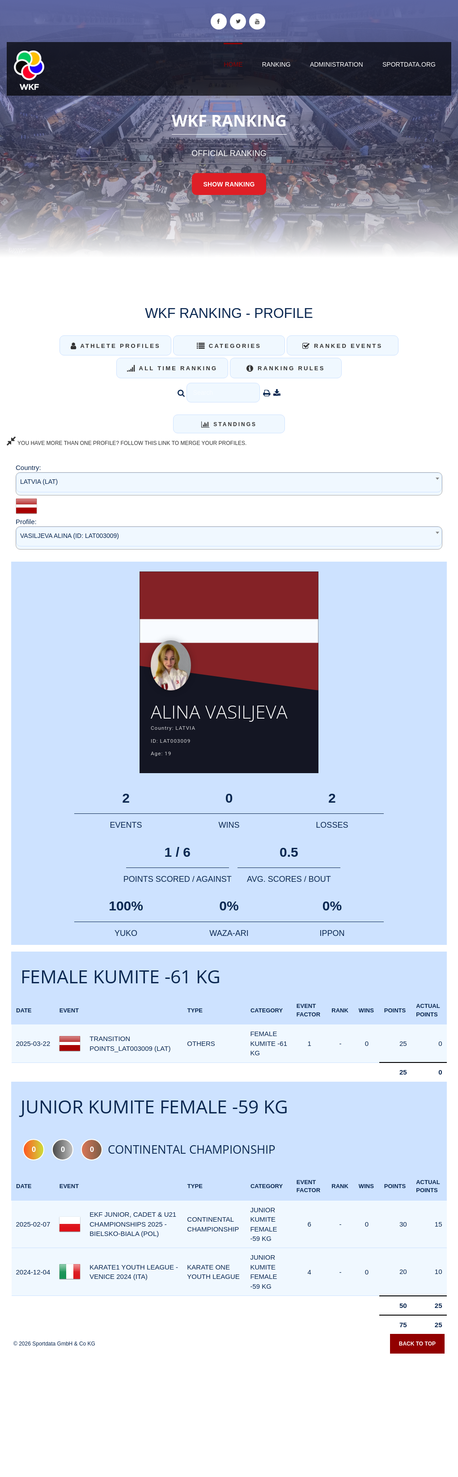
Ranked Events (342, 346)
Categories (229, 346)
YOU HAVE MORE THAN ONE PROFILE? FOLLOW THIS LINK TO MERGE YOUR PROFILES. (126, 443)
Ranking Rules (285, 368)
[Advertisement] (229, 1412)
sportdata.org (409, 64)
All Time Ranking (172, 368)
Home (233, 64)
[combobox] (229, 483)
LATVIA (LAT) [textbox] (39, 481)
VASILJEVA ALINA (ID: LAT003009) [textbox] (69, 535)
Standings (229, 424)
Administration (336, 64)
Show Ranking (228, 184)
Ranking (276, 64)
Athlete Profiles (116, 346)
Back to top (417, 1344)
